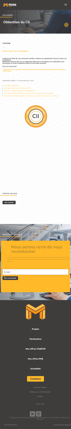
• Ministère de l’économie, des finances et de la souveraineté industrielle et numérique (33, 69)
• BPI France (6, 71)
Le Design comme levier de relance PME (17, 88)
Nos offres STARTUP (36, 348)
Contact (35, 379)
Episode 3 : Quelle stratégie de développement (19, 91)
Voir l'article (9, 202)
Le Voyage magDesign (11, 85)
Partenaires (35, 339)
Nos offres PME (35, 358)
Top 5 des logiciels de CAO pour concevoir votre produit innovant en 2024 (28, 93)
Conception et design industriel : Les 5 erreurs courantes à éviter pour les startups (31, 96)
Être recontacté (10, 278)
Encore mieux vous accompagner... (16, 51)
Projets (35, 329)
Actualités (35, 368)
